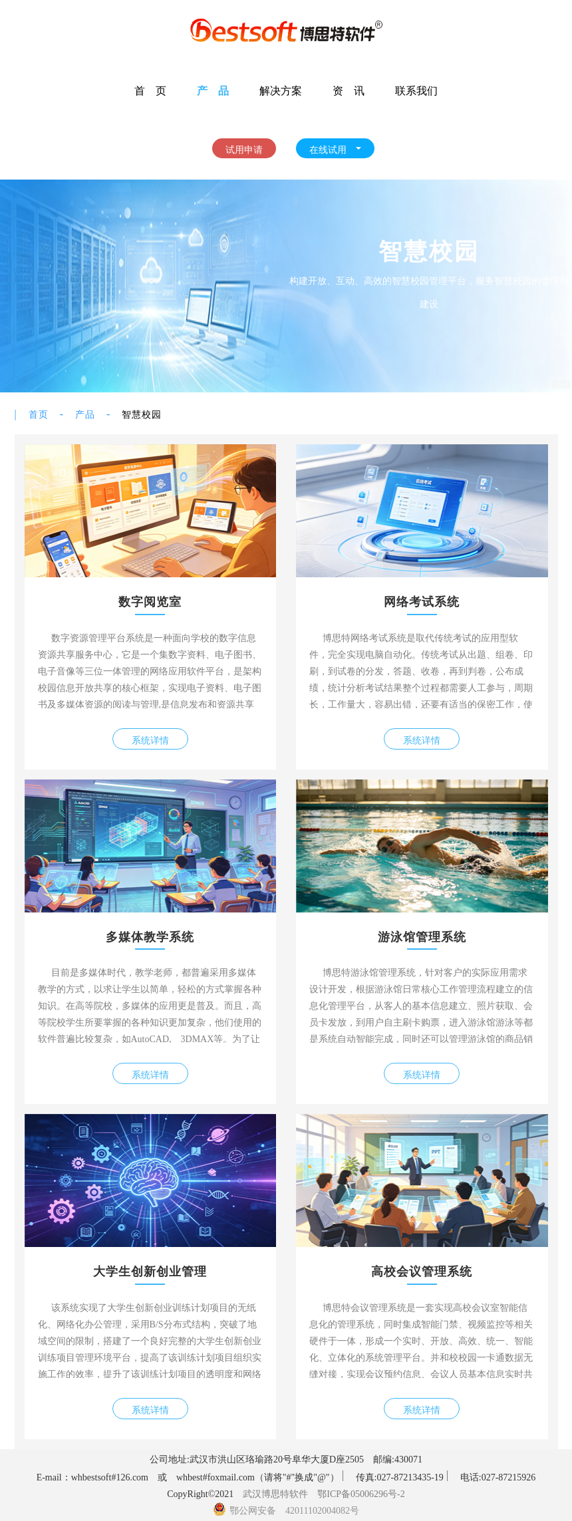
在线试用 (335, 148)
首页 (39, 413)
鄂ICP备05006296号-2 (360, 1492)
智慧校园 (142, 413)
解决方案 (280, 89)
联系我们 (416, 89)
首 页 (150, 89)
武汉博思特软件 (275, 1492)
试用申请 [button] (244, 148)
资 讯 (348, 89)
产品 (85, 413)
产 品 (213, 89)
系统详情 (150, 739)
